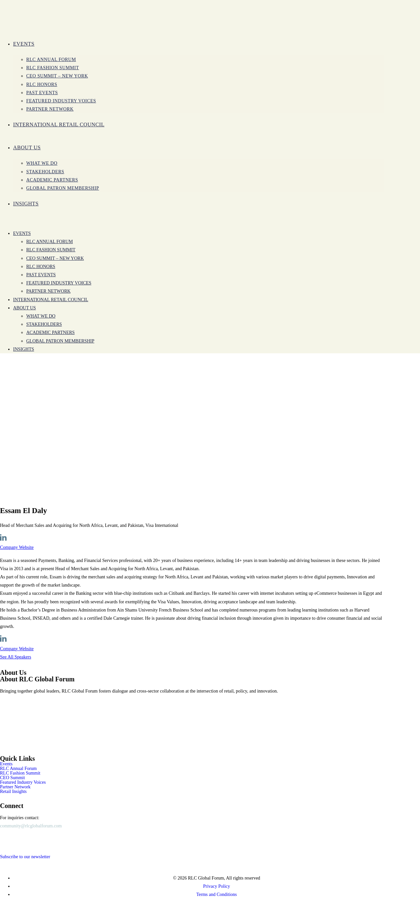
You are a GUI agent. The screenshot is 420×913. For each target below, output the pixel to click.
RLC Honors (40, 266)
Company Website (16, 547)
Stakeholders (44, 324)
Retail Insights (13, 791)
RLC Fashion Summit (50, 249)
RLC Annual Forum (49, 241)
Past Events (41, 274)
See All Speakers (15, 656)
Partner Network (15, 787)
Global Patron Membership (60, 341)
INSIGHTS (23, 349)
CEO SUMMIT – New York (55, 258)
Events (22, 233)
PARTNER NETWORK (48, 291)
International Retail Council (50, 299)
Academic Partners (50, 332)
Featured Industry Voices (58, 282)
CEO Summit (12, 778)
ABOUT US (24, 307)
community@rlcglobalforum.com (31, 825)
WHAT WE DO (40, 316)
